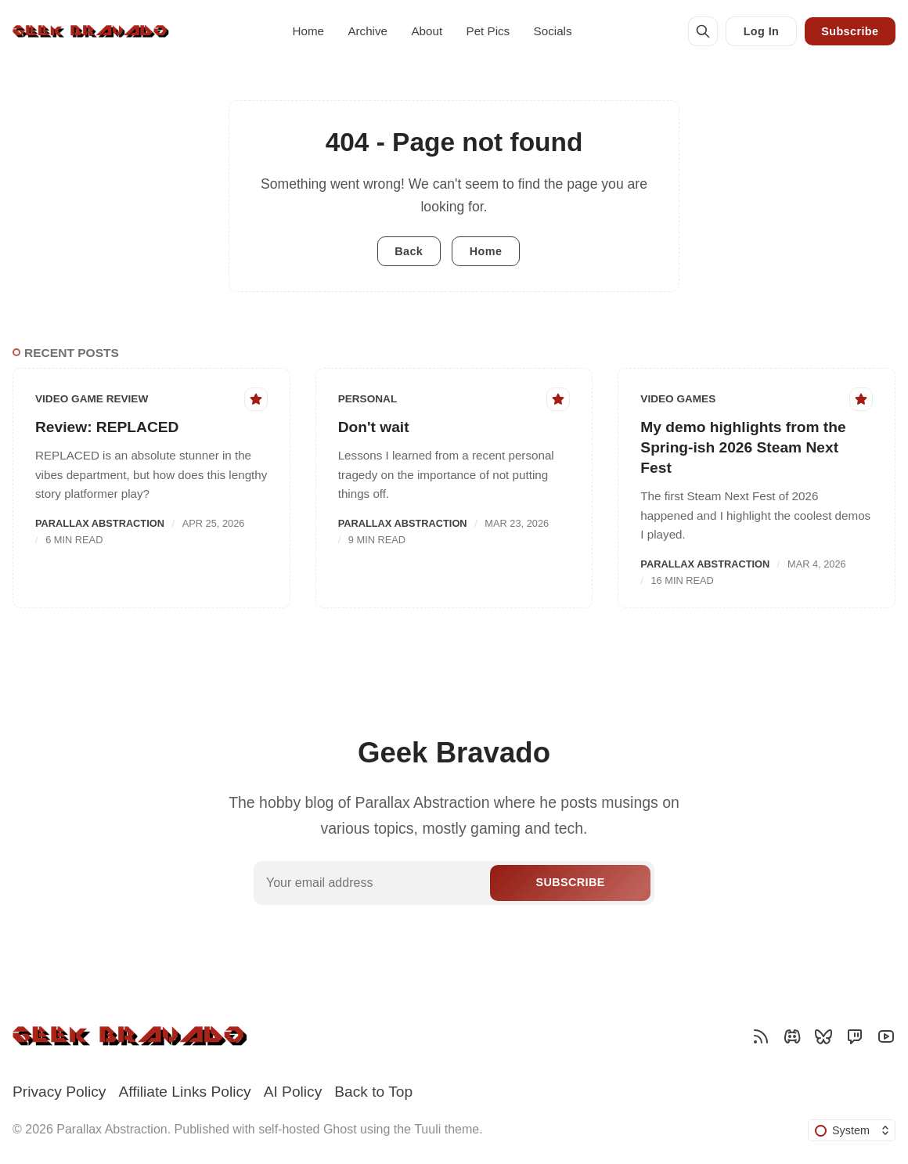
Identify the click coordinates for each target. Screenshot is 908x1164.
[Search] (703, 31)
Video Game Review (91, 399)
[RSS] (760, 1036)
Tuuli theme (446, 1129)
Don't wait (373, 427)
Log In (762, 31)
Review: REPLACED (106, 427)
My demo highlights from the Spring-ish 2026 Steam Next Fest (742, 447)
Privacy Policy (59, 1091)
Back (409, 251)
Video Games (677, 399)
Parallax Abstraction (99, 523)
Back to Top (373, 1091)
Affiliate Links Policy (184, 1091)
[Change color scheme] (852, 1130)
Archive (367, 31)
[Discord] (792, 1036)
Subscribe (849, 31)
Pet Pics (488, 31)
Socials (553, 31)
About (426, 31)
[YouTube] (886, 1036)
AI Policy (293, 1091)
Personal (368, 399)
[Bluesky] (823, 1036)
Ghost (340, 1129)
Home (309, 31)
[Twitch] (854, 1036)
